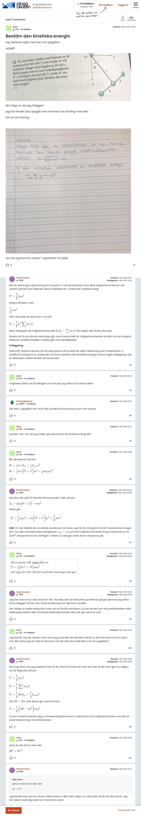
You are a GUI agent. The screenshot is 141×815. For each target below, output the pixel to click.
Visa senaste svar (126, 810)
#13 (130, 799)
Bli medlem (106, 5)
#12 (130, 750)
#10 (130, 640)
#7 (130, 539)
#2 (130, 365)
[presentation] (17, 296)
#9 (130, 612)
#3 (130, 390)
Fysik (8, 19)
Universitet (19, 19)
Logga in (123, 5)
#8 (130, 573)
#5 (130, 441)
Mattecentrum (42, 7)
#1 (134, 265)
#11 (130, 719)
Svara (15, 810)
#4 (130, 416)
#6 (130, 479)
